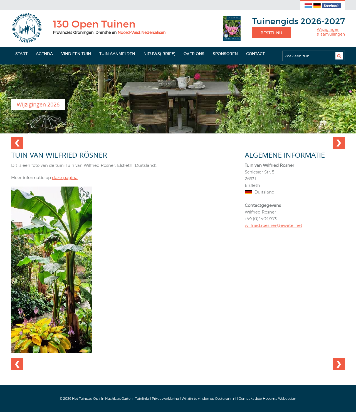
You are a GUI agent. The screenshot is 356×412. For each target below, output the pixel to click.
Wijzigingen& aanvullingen (331, 31)
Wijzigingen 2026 (38, 104)
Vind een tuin (76, 53)
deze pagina (65, 177)
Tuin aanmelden (117, 53)
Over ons (194, 53)
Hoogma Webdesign (279, 398)
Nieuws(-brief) (159, 53)
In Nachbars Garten (117, 398)
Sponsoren (225, 53)
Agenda (44, 53)
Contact (255, 53)
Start (21, 53)
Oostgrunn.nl (225, 398)
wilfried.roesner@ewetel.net (273, 225)
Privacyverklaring (165, 398)
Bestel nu (271, 32)
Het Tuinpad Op (85, 398)
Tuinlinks (142, 398)
